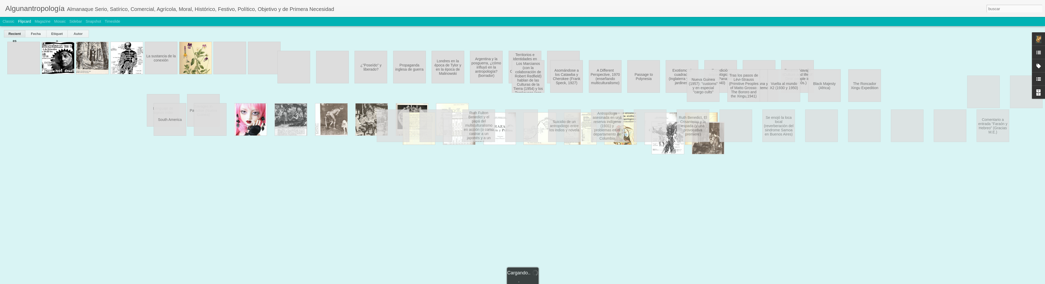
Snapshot (93, 21)
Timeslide (112, 21)
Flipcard (24, 21)
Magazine (43, 21)
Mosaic (60, 21)
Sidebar (75, 21)
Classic (8, 21)
